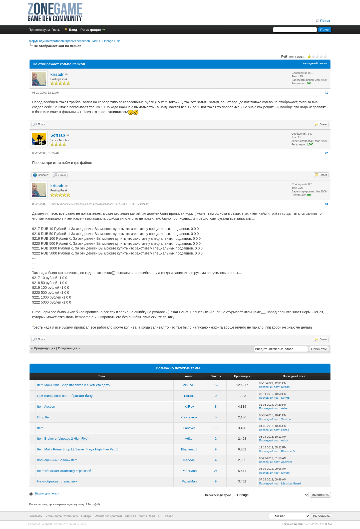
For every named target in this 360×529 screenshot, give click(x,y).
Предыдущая (44, 348)
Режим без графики (108, 516)
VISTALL (189, 385)
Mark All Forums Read (140, 516)
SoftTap (57, 135)
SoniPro (286, 419)
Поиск (325, 21)
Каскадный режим (315, 63)
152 (216, 385)
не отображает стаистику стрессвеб (64, 471)
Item (40, 428)
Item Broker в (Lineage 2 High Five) (63, 438)
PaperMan (189, 471)
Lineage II (109, 41)
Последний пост (269, 386)
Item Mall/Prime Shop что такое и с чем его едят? (73, 385)
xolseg (285, 429)
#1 (326, 92)
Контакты (36, 516)
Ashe (284, 408)
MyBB (48, 523)
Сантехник (189, 417)
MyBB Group (78, 523)
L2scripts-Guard (291, 483)
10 (215, 428)
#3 (326, 203)
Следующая (68, 348)
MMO (96, 41)
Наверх (86, 516)
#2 (326, 153)
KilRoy (189, 406)
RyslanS (286, 386)
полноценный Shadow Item (57, 460)
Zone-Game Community (62, 516)
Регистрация (91, 30)
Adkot (189, 438)
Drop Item (44, 417)
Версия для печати (47, 493)
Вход (73, 30)
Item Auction (46, 406)
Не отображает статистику (57, 481)
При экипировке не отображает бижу (65, 396)
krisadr (57, 74)
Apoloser (286, 461)
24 (215, 471)
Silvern (285, 472)
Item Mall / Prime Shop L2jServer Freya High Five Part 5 (77, 449)
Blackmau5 (189, 449)
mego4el (189, 460)
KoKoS (189, 396)
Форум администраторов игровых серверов (59, 41)
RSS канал (166, 516)
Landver (189, 428)
